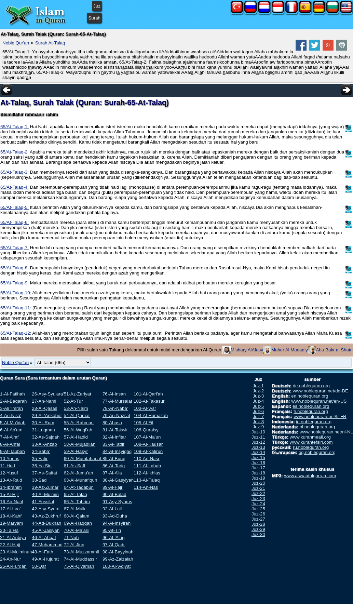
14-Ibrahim (11, 487)
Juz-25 (258, 508)
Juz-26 (258, 513)
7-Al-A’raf (9, 437)
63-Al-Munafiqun (80, 480)
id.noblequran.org (313, 421)
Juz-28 (258, 524)
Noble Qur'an (15, 42)
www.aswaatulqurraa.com (310, 475)
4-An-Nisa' (10, 415)
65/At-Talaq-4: (14, 187)
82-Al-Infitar (114, 437)
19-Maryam (11, 523)
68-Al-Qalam (77, 516)
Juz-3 (258, 396)
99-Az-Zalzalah (118, 559)
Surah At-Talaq (50, 42)
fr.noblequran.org (311, 411)
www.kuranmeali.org (310, 437)
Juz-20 (258, 483)
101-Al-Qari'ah (148, 394)
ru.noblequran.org (311, 447)
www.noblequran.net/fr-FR (320, 416)
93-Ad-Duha (115, 516)
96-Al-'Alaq (114, 537)
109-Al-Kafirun (148, 451)
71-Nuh (71, 537)
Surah (94, 18)
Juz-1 (258, 385)
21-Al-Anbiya (13, 537)
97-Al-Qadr (114, 544)
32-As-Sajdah (45, 437)
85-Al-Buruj (114, 458)
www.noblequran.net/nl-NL (326, 431)
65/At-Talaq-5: (14, 207)
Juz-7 (258, 416)
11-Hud (7, 465)
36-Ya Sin (42, 465)
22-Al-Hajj (10, 544)
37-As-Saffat (44, 472)
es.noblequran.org (311, 406)
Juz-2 (258, 390)
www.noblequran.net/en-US (319, 401)
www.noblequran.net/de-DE (320, 390)
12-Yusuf (9, 472)
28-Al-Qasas (44, 408)
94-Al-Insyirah (117, 523)
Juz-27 (258, 519)
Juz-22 (258, 493)
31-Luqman (43, 429)
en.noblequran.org (309, 396)
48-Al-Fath (42, 551)
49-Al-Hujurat (45, 559)
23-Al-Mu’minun (16, 551)
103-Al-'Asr (145, 408)
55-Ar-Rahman (79, 422)
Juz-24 (258, 503)
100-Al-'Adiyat (117, 566)
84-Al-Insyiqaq (117, 451)
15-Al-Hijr (9, 494)
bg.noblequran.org (317, 452)
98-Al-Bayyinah (118, 551)
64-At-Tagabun (79, 487)
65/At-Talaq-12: (15, 333)
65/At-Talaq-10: (15, 292)
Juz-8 (258, 421)
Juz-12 (258, 442)
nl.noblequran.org (317, 426)
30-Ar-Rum (43, 422)
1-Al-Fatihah (12, 394)
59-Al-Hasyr (76, 451)
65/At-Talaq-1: (14, 126)
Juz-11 (258, 437)
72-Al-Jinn (74, 544)
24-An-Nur (10, 559)
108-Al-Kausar (148, 444)
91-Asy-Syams (117, 501)
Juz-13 (258, 447)
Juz (96, 6)
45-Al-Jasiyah (45, 530)
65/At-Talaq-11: (15, 307)
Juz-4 (258, 401)
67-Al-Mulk (75, 508)
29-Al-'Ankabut (47, 415)
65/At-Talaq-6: (14, 222)
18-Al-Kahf (11, 516)
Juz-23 (258, 498)
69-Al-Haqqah (78, 523)
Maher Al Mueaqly (289, 349)
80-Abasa (112, 422)
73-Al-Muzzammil (81, 551)
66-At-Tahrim (77, 501)
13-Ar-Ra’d (11, 480)
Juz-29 (258, 529)
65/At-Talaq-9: (14, 282)
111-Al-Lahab (147, 465)
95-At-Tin (112, 530)
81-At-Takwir (115, 429)
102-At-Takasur (149, 401)
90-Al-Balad (114, 494)
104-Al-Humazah (151, 415)
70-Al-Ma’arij (77, 530)
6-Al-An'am (11, 429)
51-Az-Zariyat (77, 394)
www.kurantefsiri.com (311, 442)
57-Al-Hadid (76, 437)
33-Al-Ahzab (44, 444)
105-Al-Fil (143, 422)
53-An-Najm (76, 408)
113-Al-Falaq (147, 480)
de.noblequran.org (311, 385)
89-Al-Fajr (113, 487)
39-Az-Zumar (45, 487)
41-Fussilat (43, 501)
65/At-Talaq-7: (14, 247)
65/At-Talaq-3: (14, 172)
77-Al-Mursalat (117, 401)
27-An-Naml (44, 401)
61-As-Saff (74, 465)
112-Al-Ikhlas (147, 472)
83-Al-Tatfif (113, 444)
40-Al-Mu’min (45, 494)
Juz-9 (258, 426)
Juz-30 (258, 534)
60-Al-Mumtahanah (83, 458)
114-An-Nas (146, 487)
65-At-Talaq (75, 494)
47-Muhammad (47, 544)
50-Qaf (39, 566)
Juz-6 (258, 411)
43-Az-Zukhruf (46, 516)
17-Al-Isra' (10, 508)
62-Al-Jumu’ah (78, 472)
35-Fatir (39, 458)
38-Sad (39, 480)
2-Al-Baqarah (13, 401)
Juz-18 (258, 472)
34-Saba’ (41, 451)
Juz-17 (258, 467)
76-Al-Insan (114, 394)
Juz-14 (258, 452)
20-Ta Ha (9, 530)
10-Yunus (9, 458)
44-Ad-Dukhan (46, 523)
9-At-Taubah (12, 451)
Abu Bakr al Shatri (334, 349)
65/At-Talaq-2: (14, 152)
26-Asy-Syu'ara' (48, 394)
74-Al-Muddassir (80, 559)
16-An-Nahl (11, 501)
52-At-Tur (73, 401)
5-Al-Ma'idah (12, 422)
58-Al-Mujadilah (80, 444)
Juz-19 (258, 478)
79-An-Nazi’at (116, 415)
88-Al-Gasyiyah (118, 480)
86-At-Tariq (114, 465)
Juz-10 (258, 431)
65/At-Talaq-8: (14, 267)
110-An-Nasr (147, 458)
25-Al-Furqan (13, 566)
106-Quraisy (146, 429)
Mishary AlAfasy (247, 349)
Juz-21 (258, 488)
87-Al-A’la (112, 472)
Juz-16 (258, 462)
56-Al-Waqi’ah (78, 429)
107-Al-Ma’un (147, 437)
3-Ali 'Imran (11, 408)
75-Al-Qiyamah (79, 566)
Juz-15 (258, 457)
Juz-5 (258, 406)
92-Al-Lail (112, 508)
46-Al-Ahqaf (44, 537)
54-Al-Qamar (77, 415)
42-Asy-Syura (45, 508)
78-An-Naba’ (115, 408)
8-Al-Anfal (10, 444)
